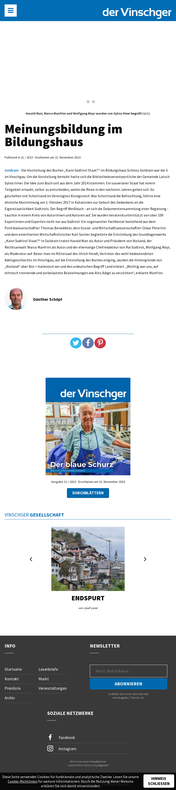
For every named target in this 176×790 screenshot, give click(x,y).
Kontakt (12, 678)
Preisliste (13, 688)
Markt (43, 678)
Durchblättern (88, 492)
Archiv (10, 697)
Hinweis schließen (159, 781)
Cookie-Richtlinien (22, 781)
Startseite (13, 669)
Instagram (61, 748)
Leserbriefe (48, 669)
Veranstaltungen (52, 688)
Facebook (61, 737)
